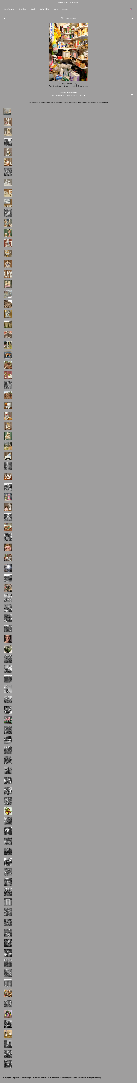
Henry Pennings (62, 2)
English (131, 9)
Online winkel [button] (45, 9)
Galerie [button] (34, 9)
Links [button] (56, 9)
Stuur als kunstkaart (68, 95)
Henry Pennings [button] (10, 9)
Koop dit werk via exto (68, 92)
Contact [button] (65, 9)
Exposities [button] (23, 9)
